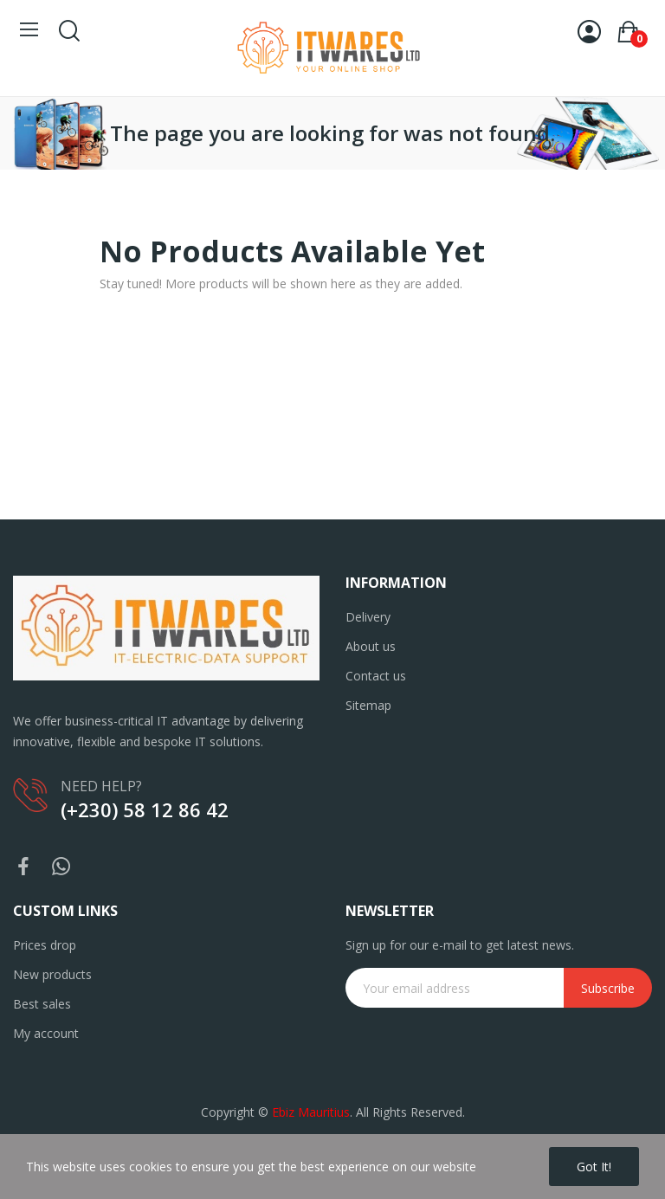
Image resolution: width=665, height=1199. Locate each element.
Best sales (42, 1004)
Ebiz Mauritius (311, 1112)
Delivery (368, 617)
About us (370, 646)
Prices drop (44, 945)
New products (52, 974)
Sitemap (368, 705)
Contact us (375, 675)
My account (46, 1033)
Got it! (594, 1166)
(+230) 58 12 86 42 (145, 809)
